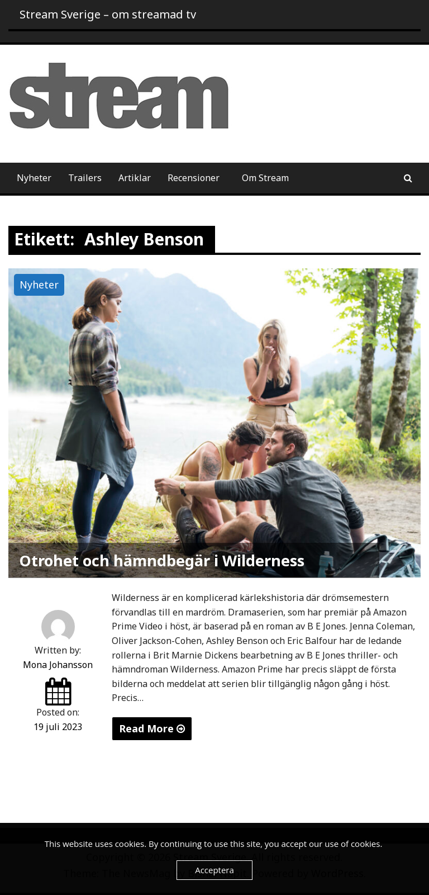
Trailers (85, 178)
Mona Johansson (58, 665)
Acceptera (214, 869)
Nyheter (34, 178)
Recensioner (194, 178)
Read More (152, 728)
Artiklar (134, 178)
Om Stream (265, 178)
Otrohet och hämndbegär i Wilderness (162, 560)
